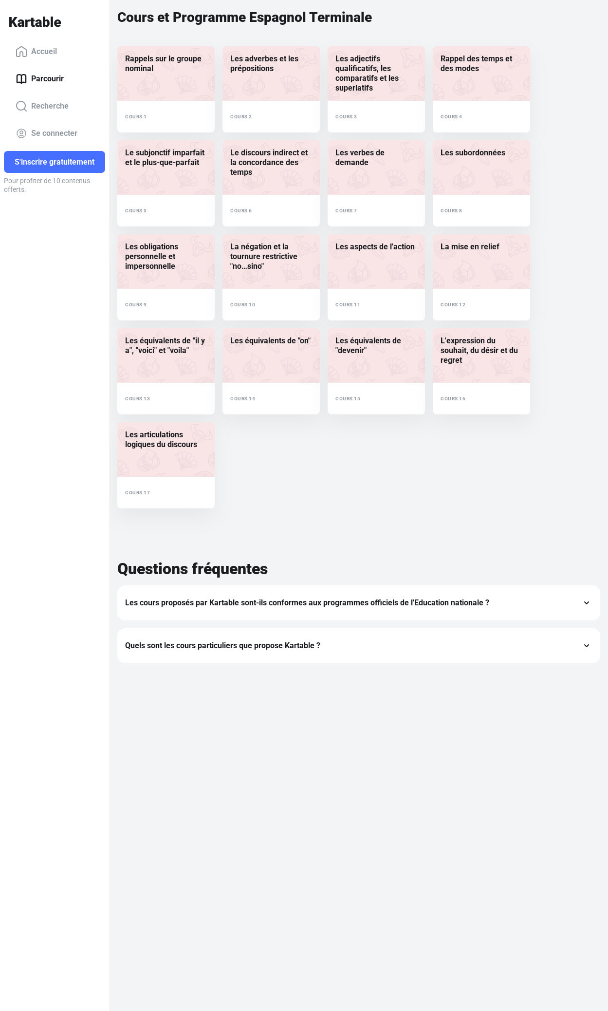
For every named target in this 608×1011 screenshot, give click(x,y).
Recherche (42, 106)
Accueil (36, 51)
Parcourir (40, 79)
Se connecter (46, 133)
